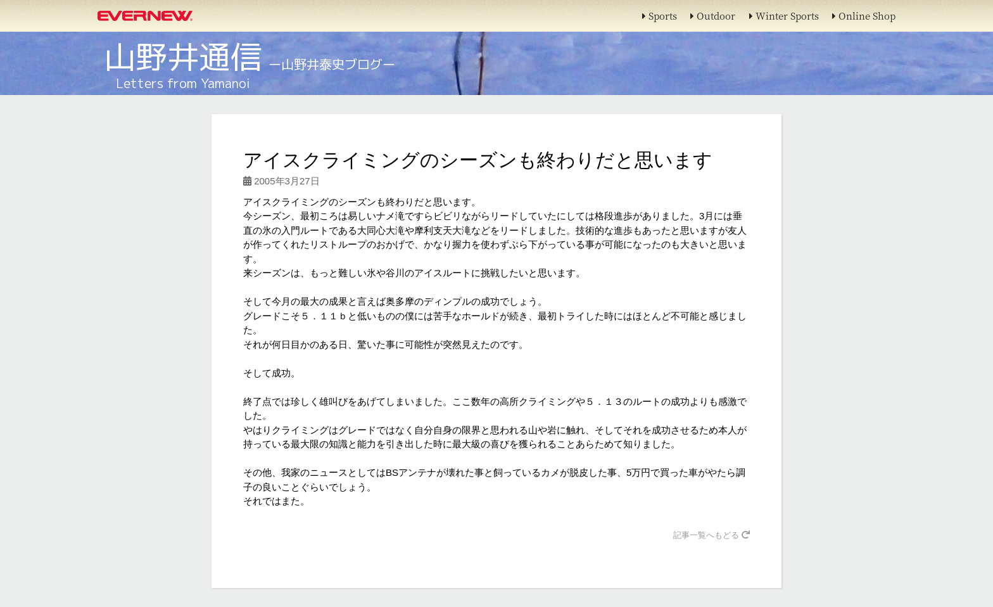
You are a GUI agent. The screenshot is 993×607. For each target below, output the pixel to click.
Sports (659, 15)
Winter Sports (784, 15)
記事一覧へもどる (711, 535)
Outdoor (712, 15)
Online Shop (863, 15)
